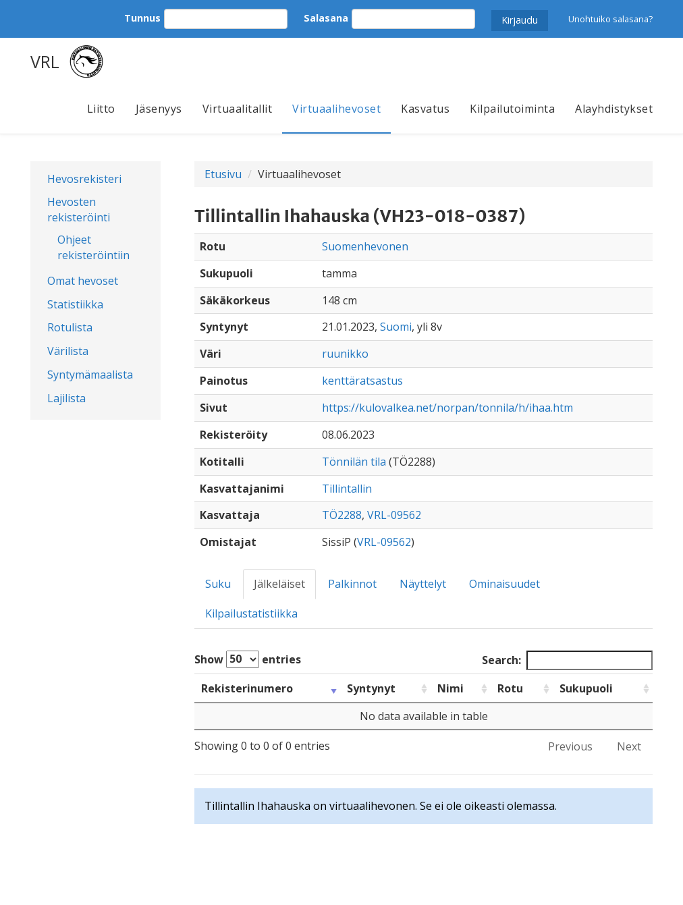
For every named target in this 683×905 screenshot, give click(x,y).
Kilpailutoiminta (512, 108)
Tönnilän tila (354, 461)
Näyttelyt (423, 583)
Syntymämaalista (90, 374)
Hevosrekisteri (84, 178)
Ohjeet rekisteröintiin (93, 247)
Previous (570, 746)
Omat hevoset (82, 280)
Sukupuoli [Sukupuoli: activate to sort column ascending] (586, 688)
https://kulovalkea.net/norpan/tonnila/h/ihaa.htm (447, 407)
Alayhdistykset (614, 108)
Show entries (247, 659)
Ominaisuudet (504, 583)
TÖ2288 (342, 515)
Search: (567, 660)
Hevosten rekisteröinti (78, 209)
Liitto (101, 108)
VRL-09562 (394, 515)
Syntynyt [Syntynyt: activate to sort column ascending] (371, 688)
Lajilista (66, 398)
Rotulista (69, 327)
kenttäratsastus (362, 380)
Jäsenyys (159, 108)
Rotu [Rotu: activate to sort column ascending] (510, 688)
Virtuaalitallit (237, 108)
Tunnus (142, 17)
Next (629, 746)
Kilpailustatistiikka (251, 613)
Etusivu (223, 174)
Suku (218, 583)
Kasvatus (425, 108)
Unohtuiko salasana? (610, 19)
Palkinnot (352, 583)
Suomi (396, 326)
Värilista (67, 351)
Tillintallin (347, 488)
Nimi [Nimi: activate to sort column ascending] (450, 688)
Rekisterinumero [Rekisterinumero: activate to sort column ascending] (247, 688)
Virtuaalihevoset (336, 108)
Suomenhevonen (365, 246)
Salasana (326, 17)
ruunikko (345, 353)
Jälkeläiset (279, 583)
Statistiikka (75, 304)
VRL (44, 61)
